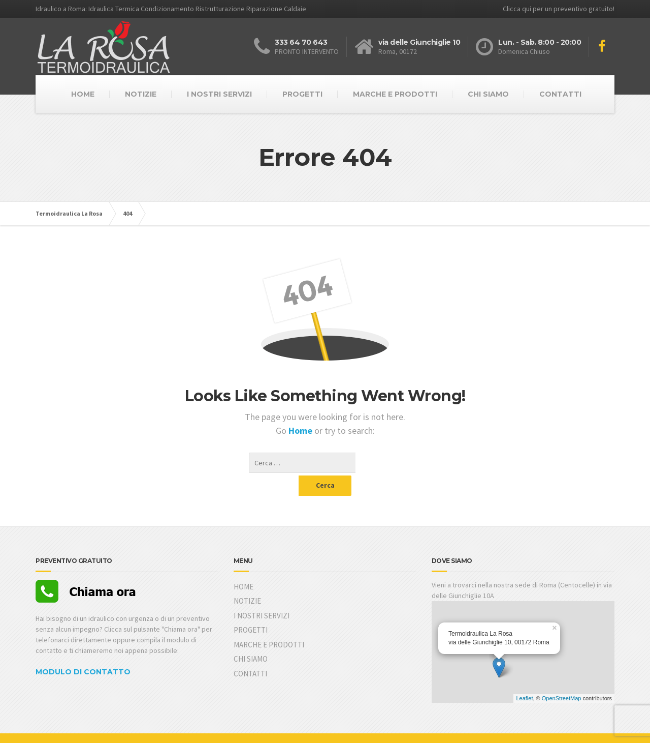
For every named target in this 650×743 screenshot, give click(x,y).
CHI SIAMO (488, 94)
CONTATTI (560, 94)
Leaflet (524, 678)
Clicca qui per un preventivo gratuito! (558, 8)
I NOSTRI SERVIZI (219, 94)
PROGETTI (302, 94)
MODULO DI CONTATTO (83, 651)
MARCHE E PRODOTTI (395, 94)
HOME (82, 94)
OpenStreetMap (561, 678)
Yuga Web (90, 727)
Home (301, 430)
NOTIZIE (140, 94)
